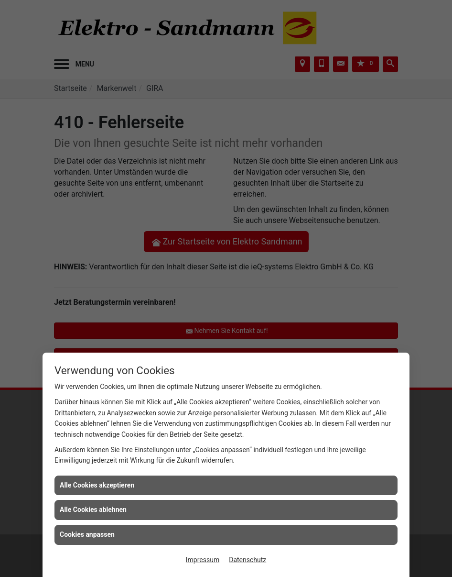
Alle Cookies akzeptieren (97, 485)
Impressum (202, 560)
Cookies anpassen (87, 534)
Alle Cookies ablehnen (93, 509)
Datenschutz (247, 560)
